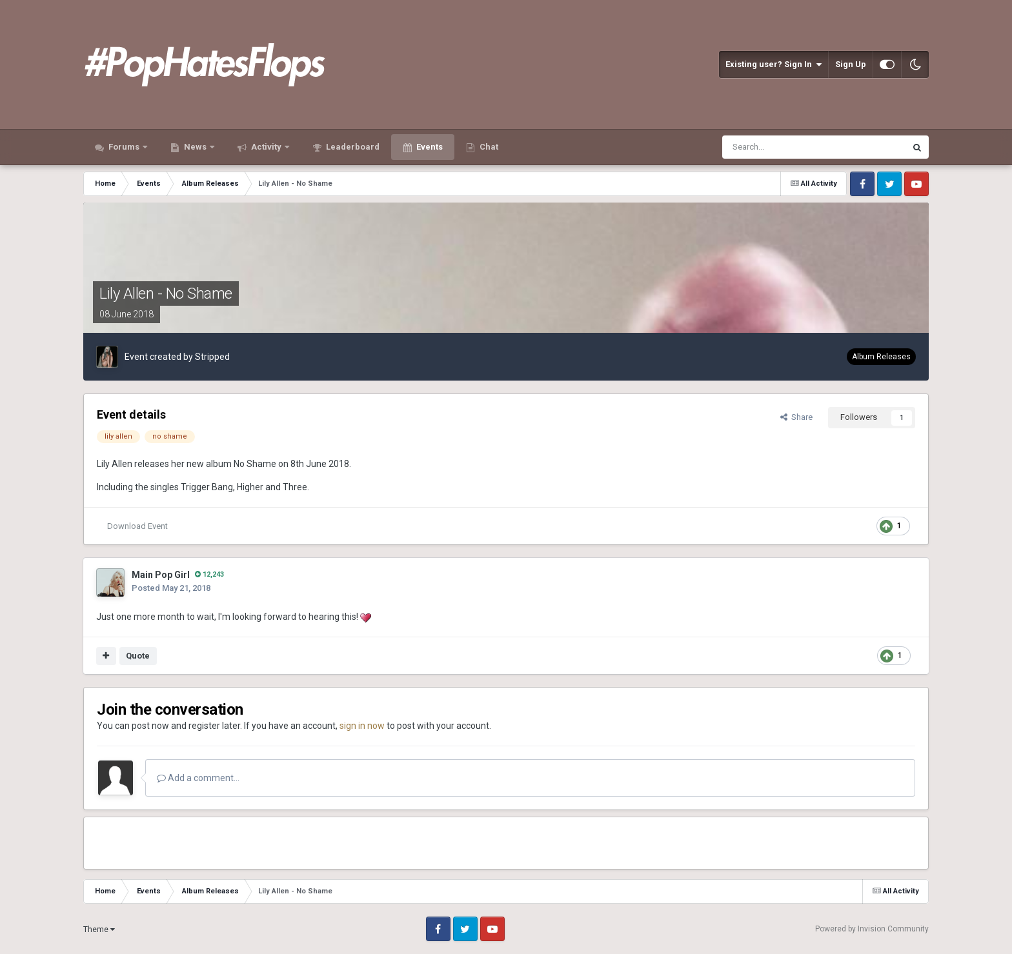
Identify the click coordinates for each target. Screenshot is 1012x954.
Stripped (212, 357)
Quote (138, 656)
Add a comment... (198, 778)
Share (796, 417)
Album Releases (881, 356)
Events (428, 147)
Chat (488, 147)
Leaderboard (352, 147)
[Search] (782, 147)
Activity (266, 147)
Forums (123, 147)
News (195, 147)
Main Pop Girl (161, 575)
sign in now (362, 725)
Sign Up (850, 64)
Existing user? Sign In (773, 64)
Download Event (137, 526)
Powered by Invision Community (872, 928)
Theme (99, 929)
